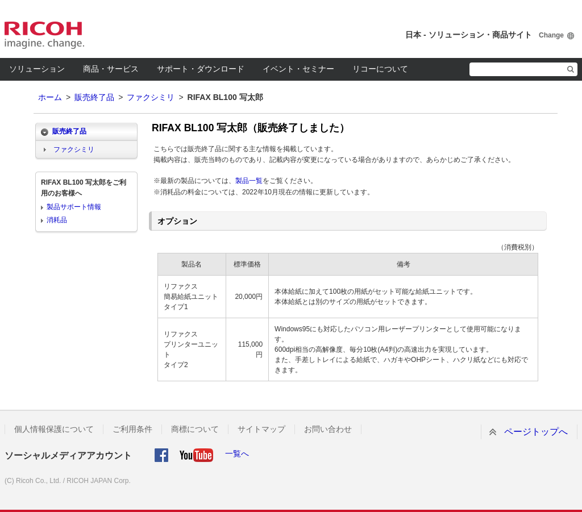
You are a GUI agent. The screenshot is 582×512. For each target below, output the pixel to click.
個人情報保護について (54, 429)
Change (551, 35)
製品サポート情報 (74, 207)
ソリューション (37, 68)
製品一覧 (249, 181)
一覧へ (237, 453)
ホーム (50, 97)
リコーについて (380, 68)
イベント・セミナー (298, 68)
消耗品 (57, 220)
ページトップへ (536, 431)
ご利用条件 (132, 429)
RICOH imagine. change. (44, 35)
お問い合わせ (328, 429)
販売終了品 (94, 97)
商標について (195, 429)
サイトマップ (261, 429)
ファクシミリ (150, 97)
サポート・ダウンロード (200, 68)
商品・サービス (111, 68)
